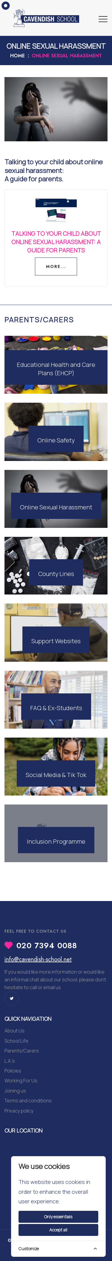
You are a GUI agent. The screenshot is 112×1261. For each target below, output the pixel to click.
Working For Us (20, 1080)
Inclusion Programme (56, 841)
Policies (12, 1070)
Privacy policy (18, 1110)
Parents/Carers (21, 1050)
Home (17, 55)
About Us (14, 1030)
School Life (16, 1041)
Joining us (15, 1090)
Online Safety (56, 440)
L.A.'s (9, 1061)
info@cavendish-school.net (38, 959)
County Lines (56, 574)
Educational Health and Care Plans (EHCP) (56, 369)
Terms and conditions (28, 1100)
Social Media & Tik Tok (56, 775)
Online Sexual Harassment (56, 507)
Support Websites (56, 641)
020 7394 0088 (46, 945)
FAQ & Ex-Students (56, 708)
